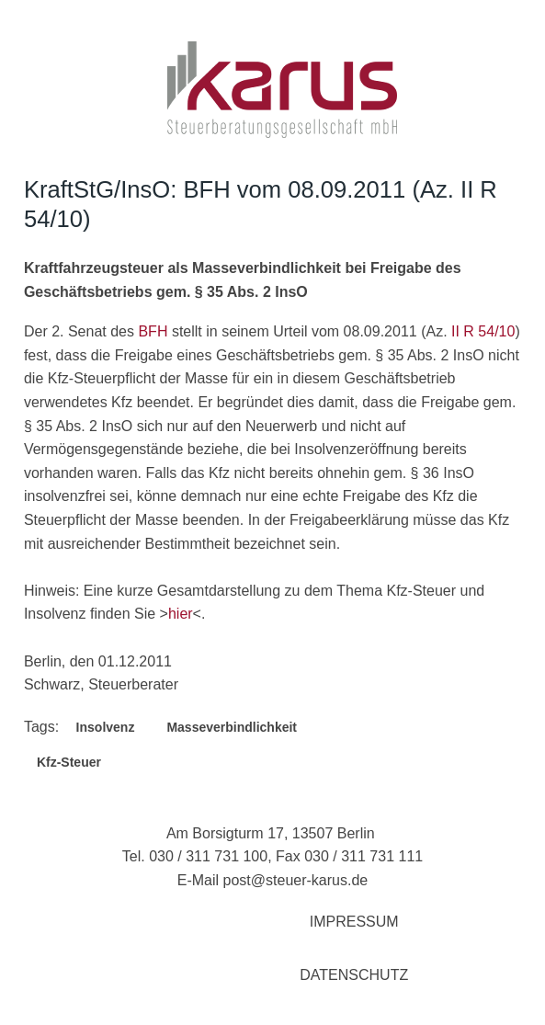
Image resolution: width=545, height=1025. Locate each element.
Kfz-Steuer (69, 762)
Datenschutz (354, 975)
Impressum (354, 921)
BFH (152, 331)
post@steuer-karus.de (296, 880)
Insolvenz (105, 727)
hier (180, 613)
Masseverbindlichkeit (231, 727)
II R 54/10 (483, 331)
